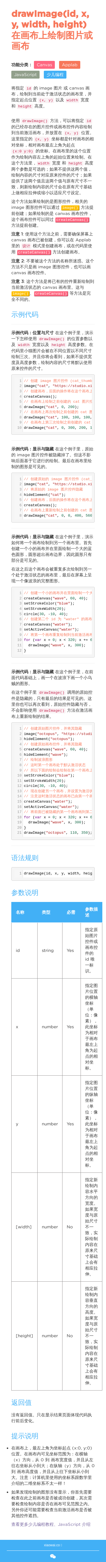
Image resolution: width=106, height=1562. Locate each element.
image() (70, 208)
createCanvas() (72, 220)
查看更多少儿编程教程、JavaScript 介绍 (50, 1524)
